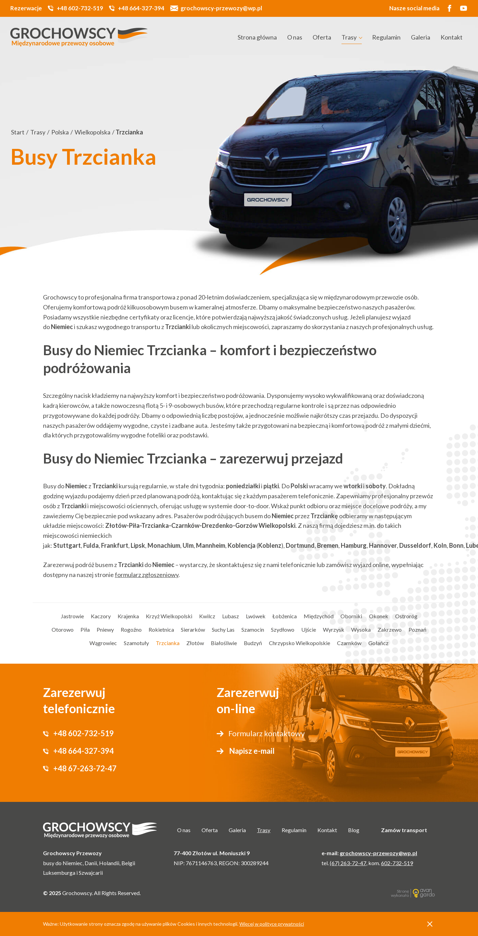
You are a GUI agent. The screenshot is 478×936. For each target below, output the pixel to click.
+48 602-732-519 (80, 8)
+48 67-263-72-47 (85, 768)
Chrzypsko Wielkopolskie (299, 643)
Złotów (195, 643)
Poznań (417, 629)
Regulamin (386, 37)
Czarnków (349, 643)
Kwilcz (207, 616)
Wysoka (361, 629)
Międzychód (319, 616)
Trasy (349, 37)
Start (17, 132)
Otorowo (63, 629)
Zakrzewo (390, 629)
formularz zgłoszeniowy (146, 574)
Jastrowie (72, 616)
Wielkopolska (92, 132)
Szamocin (252, 629)
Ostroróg (406, 616)
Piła (85, 629)
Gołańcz (378, 643)
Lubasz (230, 616)
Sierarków (193, 629)
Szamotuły (136, 643)
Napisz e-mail (251, 750)
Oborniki (351, 616)
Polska (60, 132)
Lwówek (255, 616)
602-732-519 (397, 863)
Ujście (308, 629)
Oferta (322, 37)
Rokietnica (161, 629)
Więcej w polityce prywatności (271, 924)
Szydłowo (282, 629)
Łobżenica (284, 616)
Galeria (420, 37)
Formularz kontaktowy (266, 733)
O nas (294, 37)
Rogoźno (131, 629)
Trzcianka (168, 643)
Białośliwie (224, 643)
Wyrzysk (333, 629)
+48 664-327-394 (141, 8)
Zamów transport (404, 830)
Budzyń (253, 643)
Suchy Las (223, 629)
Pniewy (105, 629)
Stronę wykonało (400, 893)
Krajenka (128, 616)
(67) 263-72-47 (348, 863)
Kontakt (452, 37)
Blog (353, 830)
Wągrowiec (103, 643)
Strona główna (257, 37)
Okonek (378, 616)
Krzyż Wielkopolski (169, 616)
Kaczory (101, 616)
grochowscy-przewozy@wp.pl (221, 8)
